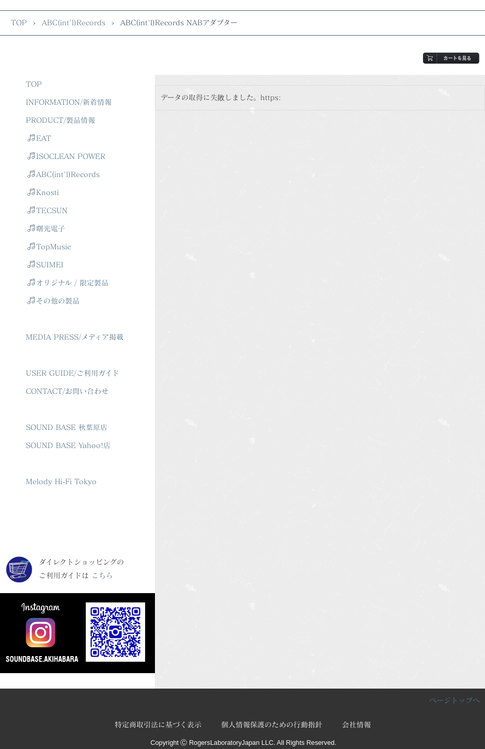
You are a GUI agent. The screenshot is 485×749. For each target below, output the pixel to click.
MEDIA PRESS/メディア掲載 (74, 336)
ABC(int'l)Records (73, 22)
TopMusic (49, 246)
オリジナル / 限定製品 (67, 282)
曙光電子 (46, 228)
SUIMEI (45, 264)
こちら (102, 575)
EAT (39, 138)
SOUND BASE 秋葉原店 (66, 427)
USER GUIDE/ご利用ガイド (72, 373)
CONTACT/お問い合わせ (67, 391)
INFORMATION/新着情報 (69, 102)
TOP (19, 22)
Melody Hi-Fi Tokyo (61, 481)
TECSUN (47, 210)
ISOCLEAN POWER (66, 156)
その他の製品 (53, 300)
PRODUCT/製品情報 (60, 120)
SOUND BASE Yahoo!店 (68, 445)
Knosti (43, 192)
